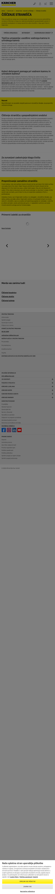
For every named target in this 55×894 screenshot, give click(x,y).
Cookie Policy (14, 877)
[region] (27, 877)
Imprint (35, 877)
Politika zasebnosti (26, 877)
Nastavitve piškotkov (27, 891)
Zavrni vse (27, 886)
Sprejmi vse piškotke (27, 881)
